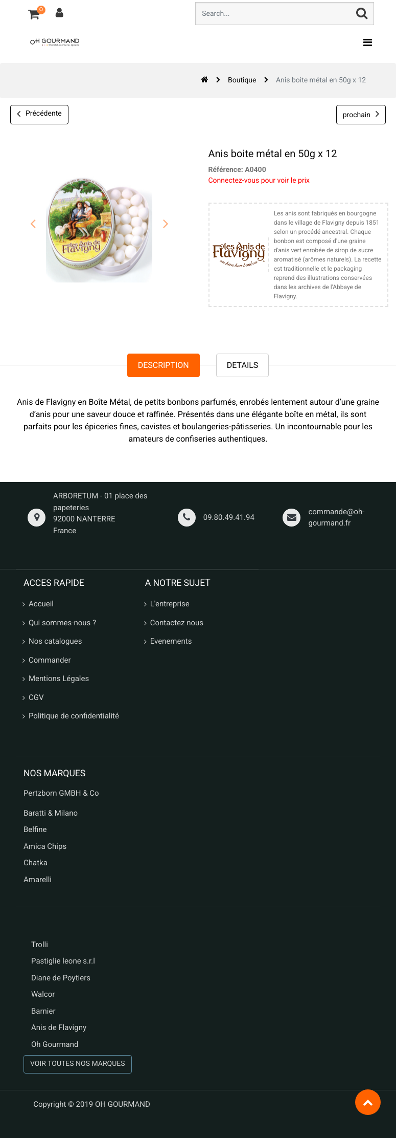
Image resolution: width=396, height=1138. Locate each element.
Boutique (242, 80)
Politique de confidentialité (74, 715)
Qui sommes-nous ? (62, 622)
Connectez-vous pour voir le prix (258, 181)
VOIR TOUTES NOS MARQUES (77, 1064)
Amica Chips (45, 846)
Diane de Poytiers (60, 977)
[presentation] (33, 224)
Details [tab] (243, 365)
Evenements (171, 641)
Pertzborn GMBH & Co (61, 793)
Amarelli (38, 879)
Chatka (36, 862)
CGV (36, 697)
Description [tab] (163, 365)
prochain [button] (361, 113)
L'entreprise (170, 603)
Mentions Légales (59, 678)
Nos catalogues (55, 641)
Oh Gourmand (54, 1044)
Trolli (39, 944)
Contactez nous (176, 622)
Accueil (41, 603)
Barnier (43, 1011)
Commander (50, 660)
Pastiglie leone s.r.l (64, 961)
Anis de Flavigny (58, 1027)
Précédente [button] (39, 114)
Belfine (35, 829)
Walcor (43, 994)
